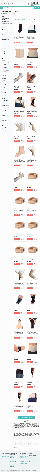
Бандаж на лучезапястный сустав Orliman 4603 (19, 308)
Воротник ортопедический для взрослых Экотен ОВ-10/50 (19, 210)
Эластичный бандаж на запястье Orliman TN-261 (19, 87)
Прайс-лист (12, 465)
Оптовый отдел (12, 466)
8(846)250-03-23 (34, 2)
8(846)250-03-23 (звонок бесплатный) (33, 457)
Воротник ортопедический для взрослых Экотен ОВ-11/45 (32, 210)
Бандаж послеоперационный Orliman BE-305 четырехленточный (31, 357)
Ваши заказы (3, 457)
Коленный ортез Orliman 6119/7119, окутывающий (31, 308)
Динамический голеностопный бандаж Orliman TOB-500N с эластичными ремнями (32, 112)
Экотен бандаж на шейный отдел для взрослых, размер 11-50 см (19, 259)
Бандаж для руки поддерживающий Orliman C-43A (32, 407)
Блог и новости (12, 458)
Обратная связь (12, 467)
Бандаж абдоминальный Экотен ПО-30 (19, 62)
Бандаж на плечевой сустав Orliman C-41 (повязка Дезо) (18, 333)
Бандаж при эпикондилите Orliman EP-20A (18, 357)
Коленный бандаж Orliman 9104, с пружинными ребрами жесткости (32, 333)
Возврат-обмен (22, 458)
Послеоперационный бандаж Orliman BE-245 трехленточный (32, 62)
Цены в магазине (13, 461)
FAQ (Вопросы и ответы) (24, 461)
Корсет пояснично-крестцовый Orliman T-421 (19, 382)
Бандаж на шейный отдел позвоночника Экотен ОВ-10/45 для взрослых (32, 185)
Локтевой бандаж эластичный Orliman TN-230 (32, 284)
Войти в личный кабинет (5, 455)
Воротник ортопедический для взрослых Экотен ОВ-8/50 (19, 234)
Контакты (32, 5)
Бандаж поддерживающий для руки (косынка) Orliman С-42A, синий (19, 112)
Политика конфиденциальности (23, 463)
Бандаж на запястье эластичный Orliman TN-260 (19, 136)
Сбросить (4, 133)
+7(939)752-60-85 (34, 3)
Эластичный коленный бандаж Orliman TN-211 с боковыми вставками (19, 284)
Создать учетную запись (5, 456)
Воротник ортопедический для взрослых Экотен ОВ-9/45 (32, 234)
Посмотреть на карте (32, 461)
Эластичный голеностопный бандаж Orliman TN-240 (31, 136)
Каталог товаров (1, 7)
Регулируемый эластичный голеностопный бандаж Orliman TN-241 (19, 161)
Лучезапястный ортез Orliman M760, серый (32, 87)
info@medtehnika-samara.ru (33, 460)
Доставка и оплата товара (24, 456)
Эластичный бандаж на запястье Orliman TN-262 (19, 185)
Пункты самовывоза (23, 457)
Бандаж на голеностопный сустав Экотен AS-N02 (19, 38)
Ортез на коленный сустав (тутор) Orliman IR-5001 (32, 382)
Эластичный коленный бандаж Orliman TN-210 (32, 161)
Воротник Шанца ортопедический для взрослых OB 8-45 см (32, 259)
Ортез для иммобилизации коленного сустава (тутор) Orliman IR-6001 (19, 407)
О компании (12, 457)
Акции (11, 462)
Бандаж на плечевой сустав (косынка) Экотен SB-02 (31, 38)
